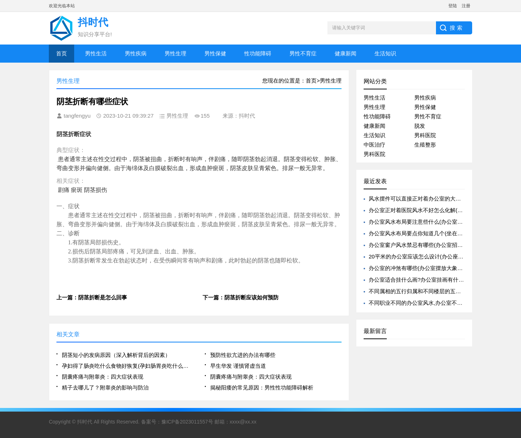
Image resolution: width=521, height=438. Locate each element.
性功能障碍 (257, 53)
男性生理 (175, 53)
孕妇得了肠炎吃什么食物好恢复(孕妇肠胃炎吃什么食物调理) (127, 366)
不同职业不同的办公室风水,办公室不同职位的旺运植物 (434, 303)
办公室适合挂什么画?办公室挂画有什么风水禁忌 (427, 280)
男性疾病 (136, 53)
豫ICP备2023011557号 (187, 422)
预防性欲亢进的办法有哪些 (242, 355)
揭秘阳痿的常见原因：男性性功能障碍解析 (261, 387)
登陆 (452, 5)
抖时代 (84, 422)
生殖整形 (425, 145)
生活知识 (385, 53)
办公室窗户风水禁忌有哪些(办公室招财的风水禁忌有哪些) (438, 245)
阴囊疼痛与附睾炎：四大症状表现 (102, 377)
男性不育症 (303, 53)
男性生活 (96, 53)
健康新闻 (345, 53)
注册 (466, 5)
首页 (61, 53)
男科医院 (425, 135)
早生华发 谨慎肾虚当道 (238, 366)
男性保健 (215, 53)
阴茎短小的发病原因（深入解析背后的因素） (116, 355)
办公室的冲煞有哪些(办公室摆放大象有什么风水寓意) (433, 268)
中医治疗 (374, 145)
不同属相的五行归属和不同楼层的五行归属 (420, 291)
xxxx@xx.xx (243, 422)
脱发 (419, 126)
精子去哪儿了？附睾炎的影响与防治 (105, 387)
